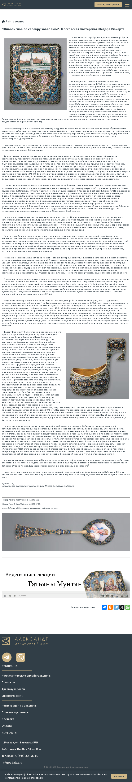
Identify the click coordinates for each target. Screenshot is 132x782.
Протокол (8, 682)
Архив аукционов (13, 689)
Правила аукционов (15, 712)
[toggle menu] (127, 4)
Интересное (16, 21)
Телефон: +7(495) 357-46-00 (20, 755)
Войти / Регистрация (108, 4)
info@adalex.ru (12, 762)
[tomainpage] (12, 4)
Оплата (7, 725)
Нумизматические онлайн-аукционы (26, 675)
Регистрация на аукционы (19, 705)
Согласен (119, 776)
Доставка (8, 719)
